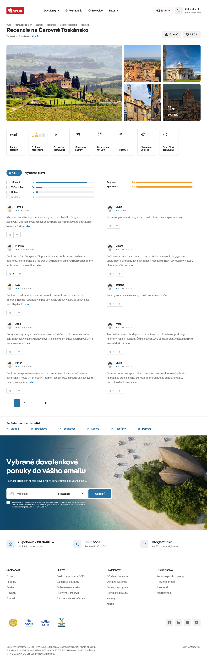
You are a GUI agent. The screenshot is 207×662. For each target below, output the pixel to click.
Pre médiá (162, 587)
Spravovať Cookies (191, 646)
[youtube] (197, 622)
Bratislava (39, 428)
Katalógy (112, 598)
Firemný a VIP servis (68, 592)
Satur (113, 10)
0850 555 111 (94, 542)
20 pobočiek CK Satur (36, 542)
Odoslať (99, 493)
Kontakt (10, 598)
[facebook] (169, 622)
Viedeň (12, 428)
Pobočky (11, 581)
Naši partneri (164, 592)
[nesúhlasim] (17, 235)
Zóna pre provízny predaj (170, 576)
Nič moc (15, 197)
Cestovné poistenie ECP (70, 576)
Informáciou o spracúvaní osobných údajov (29, 507)
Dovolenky (51, 10)
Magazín (11, 592)
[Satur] (15, 10)
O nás (9, 576)
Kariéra (10, 587)
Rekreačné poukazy (117, 592)
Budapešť (67, 428)
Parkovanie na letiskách (69, 587)
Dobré (14, 192)
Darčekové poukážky (68, 581)
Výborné (15, 182)
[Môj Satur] (163, 10)
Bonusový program (117, 587)
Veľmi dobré (17, 187)
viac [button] (28, 226)
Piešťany (118, 428)
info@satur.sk (162, 542)
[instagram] (187, 622)
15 (46, 403)
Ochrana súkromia (117, 581)
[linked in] (178, 622)
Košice (93, 428)
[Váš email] (30, 493)
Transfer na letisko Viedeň (71, 598)
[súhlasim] (10, 235)
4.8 (35, 36)
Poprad (144, 428)
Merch (110, 603)
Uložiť (191, 34)
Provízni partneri (166, 581)
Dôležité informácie (117, 576)
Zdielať (171, 34)
